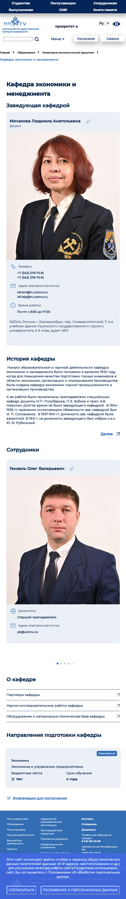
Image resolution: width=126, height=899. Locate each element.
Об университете (17, 818)
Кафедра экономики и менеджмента (29, 59)
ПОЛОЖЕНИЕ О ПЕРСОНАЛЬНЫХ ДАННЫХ (80, 890)
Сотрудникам (105, 3)
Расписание (86, 38)
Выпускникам (21, 10)
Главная (5, 52)
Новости (12, 849)
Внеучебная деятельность (15, 842)
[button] (57, 663)
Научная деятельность (20, 835)
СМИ (63, 10)
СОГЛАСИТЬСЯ (21, 890)
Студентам (21, 3)
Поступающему (16, 829)
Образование (26, 52)
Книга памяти (105, 10)
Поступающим (63, 3)
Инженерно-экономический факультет (68, 52)
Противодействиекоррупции (51, 832)
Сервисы (112, 38)
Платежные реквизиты (54, 838)
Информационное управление (52, 846)
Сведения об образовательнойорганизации (51, 822)
